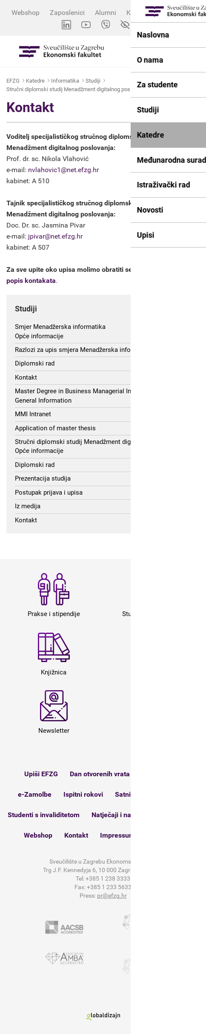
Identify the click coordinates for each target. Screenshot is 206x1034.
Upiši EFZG (41, 774)
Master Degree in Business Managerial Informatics (87, 391)
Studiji (93, 81)
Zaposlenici (67, 13)
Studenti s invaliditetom (44, 815)
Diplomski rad (34, 363)
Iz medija (27, 506)
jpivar (36, 236)
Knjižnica (163, 794)
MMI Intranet (33, 414)
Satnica (126, 794)
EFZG (13, 81)
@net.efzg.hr (64, 236)
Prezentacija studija (43, 478)
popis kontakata (31, 281)
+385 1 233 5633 (109, 887)
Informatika (65, 81)
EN (144, 25)
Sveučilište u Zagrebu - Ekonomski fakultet (62, 51)
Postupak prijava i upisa (49, 492)
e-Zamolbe (35, 794)
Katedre (35, 81)
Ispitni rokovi (83, 794)
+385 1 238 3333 (108, 878)
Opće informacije (39, 336)
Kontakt (163, 89)
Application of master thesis (55, 428)
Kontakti (139, 13)
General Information (43, 400)
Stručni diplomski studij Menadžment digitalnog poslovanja (76, 89)
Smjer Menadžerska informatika (60, 327)
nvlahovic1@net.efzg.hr (63, 170)
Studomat (157, 774)
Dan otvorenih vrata (100, 774)
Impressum (117, 835)
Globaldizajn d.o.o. (103, 1017)
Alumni (105, 13)
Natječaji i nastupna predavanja (140, 815)
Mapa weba (165, 835)
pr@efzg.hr (112, 895)
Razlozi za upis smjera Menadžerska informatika (83, 350)
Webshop (25, 13)
